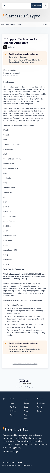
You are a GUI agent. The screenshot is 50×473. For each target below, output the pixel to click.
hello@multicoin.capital (11, 451)
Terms (40, 407)
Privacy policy (19, 387)
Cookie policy (29, 387)
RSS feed (28, 419)
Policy (13, 415)
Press (27, 411)
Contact (27, 403)
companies (10, 24)
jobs (3, 24)
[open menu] (45, 5)
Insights (14, 411)
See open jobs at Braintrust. (18, 57)
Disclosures (42, 403)
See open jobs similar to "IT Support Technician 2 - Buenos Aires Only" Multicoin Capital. (25, 61)
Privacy (40, 411)
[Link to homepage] (4, 5)
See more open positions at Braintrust (25, 364)
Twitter (27, 415)
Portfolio (14, 407)
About (13, 403)
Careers (27, 407)
